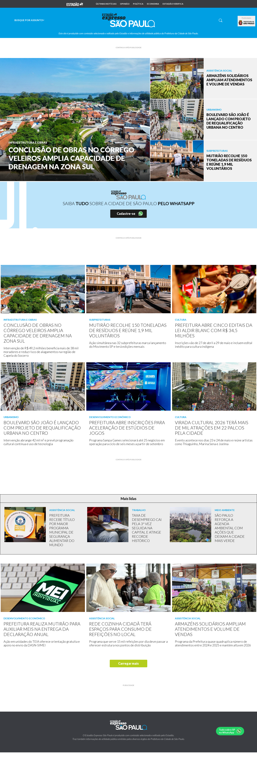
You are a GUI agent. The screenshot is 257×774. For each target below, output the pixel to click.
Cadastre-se (126, 214)
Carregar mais (128, 663)
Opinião (124, 4)
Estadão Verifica (173, 4)
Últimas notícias (106, 4)
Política (138, 4)
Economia (153, 4)
